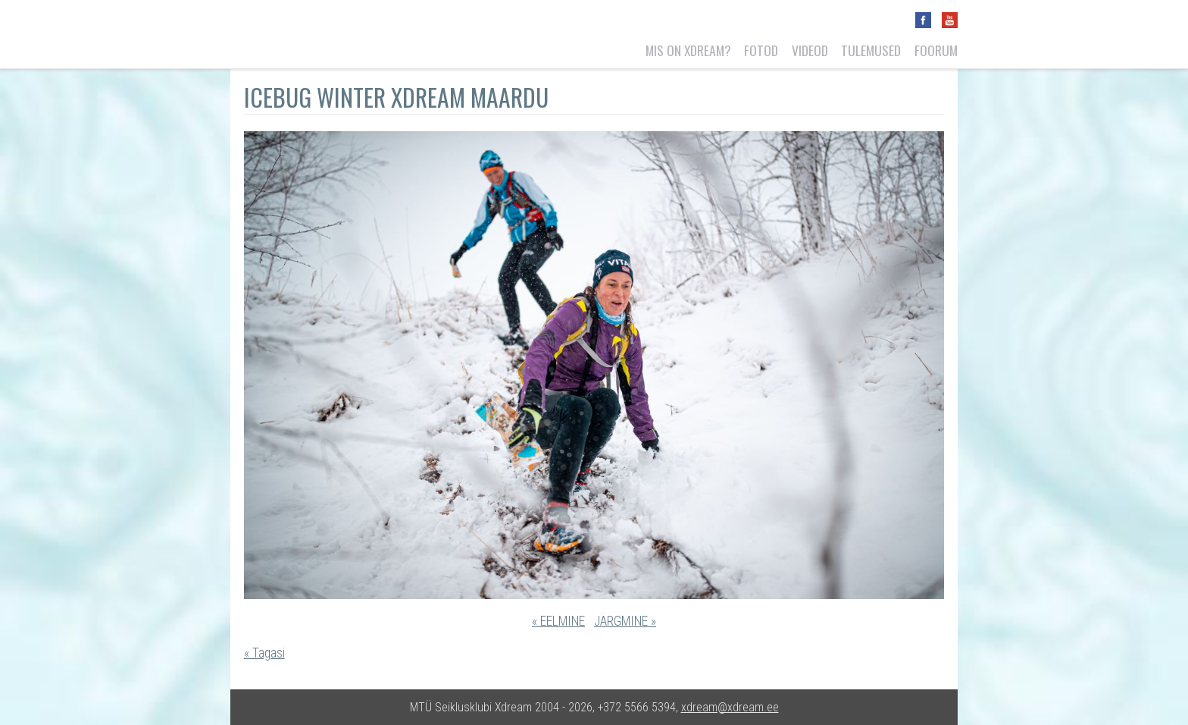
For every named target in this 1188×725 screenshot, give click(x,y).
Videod (810, 50)
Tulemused (871, 50)
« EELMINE (558, 621)
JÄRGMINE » (625, 621)
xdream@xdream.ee (730, 707)
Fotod (761, 50)
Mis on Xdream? (688, 50)
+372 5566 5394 (637, 707)
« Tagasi (264, 653)
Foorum (936, 50)
